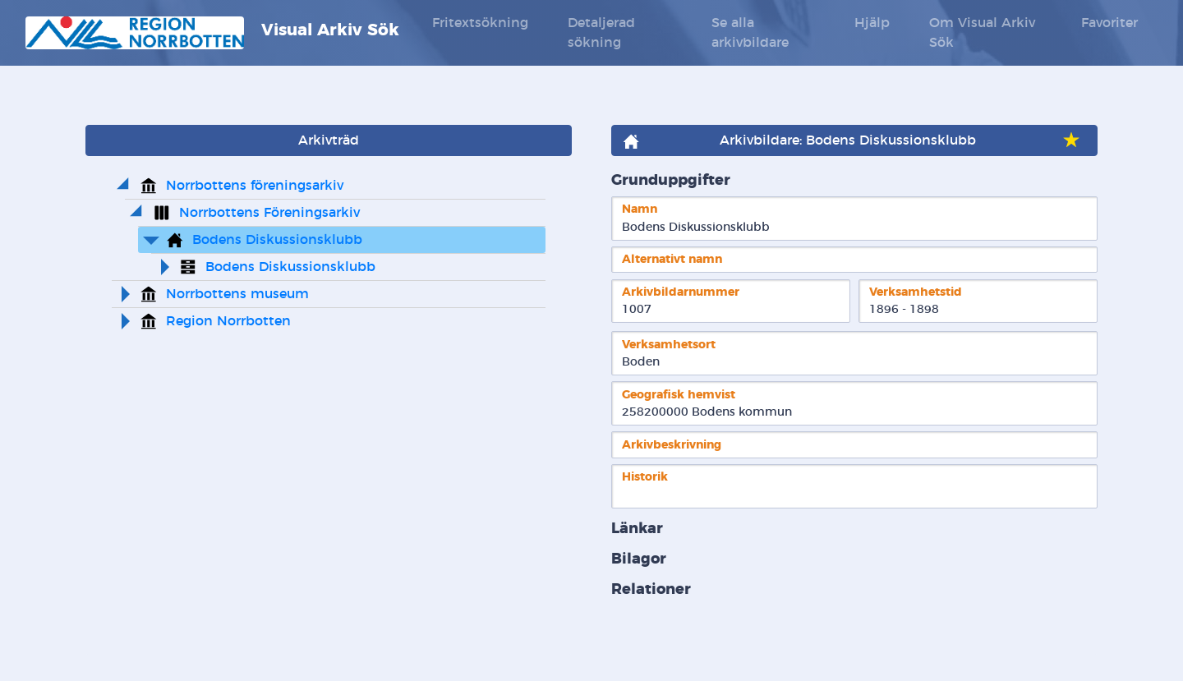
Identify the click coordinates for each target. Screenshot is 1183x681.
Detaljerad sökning (601, 32)
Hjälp (872, 23)
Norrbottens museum (237, 294)
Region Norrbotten (228, 321)
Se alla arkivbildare (750, 32)
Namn (639, 209)
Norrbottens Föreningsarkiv (269, 212)
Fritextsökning (480, 23)
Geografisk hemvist (678, 395)
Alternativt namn (672, 259)
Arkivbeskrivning (671, 445)
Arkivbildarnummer (680, 292)
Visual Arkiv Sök (212, 32)
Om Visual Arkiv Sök (982, 32)
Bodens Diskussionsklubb (277, 239)
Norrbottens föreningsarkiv (254, 185)
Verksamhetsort (669, 344)
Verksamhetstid (915, 292)
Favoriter (1109, 23)
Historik (645, 477)
